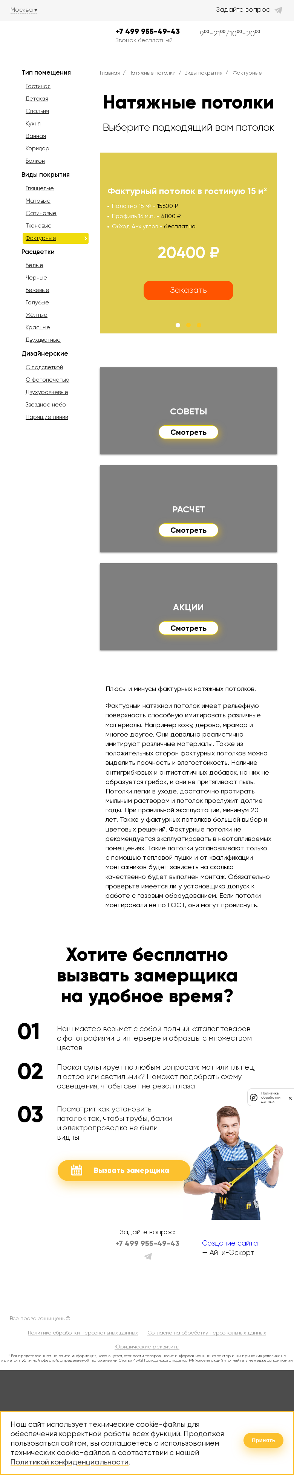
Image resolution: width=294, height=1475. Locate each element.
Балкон (35, 160)
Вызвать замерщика (120, 1170)
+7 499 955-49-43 (147, 31)
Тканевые (39, 225)
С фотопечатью (47, 379)
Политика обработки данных (270, 1097)
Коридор (37, 148)
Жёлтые (36, 315)
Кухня (33, 123)
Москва (22, 9)
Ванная (36, 136)
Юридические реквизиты (147, 1347)
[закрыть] (290, 1097)
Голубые (37, 302)
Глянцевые (40, 188)
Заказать (188, 290)
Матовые (38, 200)
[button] (178, 325)
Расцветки (38, 251)
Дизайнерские (44, 353)
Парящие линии (47, 417)
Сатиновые (41, 213)
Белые (34, 265)
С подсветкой (44, 367)
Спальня (37, 111)
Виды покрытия (45, 174)
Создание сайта (230, 1243)
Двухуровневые (47, 392)
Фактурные (41, 238)
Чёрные (36, 277)
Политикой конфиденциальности (70, 1461)
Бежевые (37, 290)
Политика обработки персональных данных (83, 1333)
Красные (38, 327)
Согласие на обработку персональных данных (206, 1333)
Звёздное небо (46, 404)
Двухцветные (43, 339)
